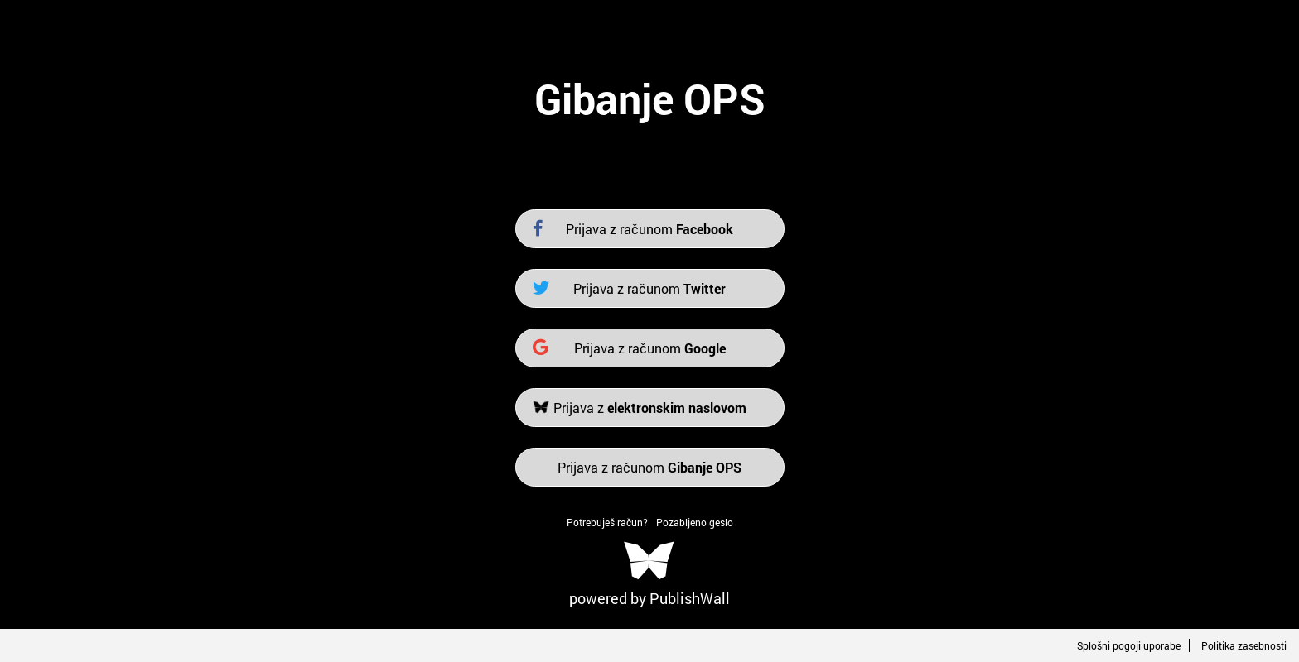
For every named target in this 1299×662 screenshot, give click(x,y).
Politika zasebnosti (1244, 645)
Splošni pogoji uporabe (1129, 645)
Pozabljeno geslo (694, 522)
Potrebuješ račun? (607, 522)
